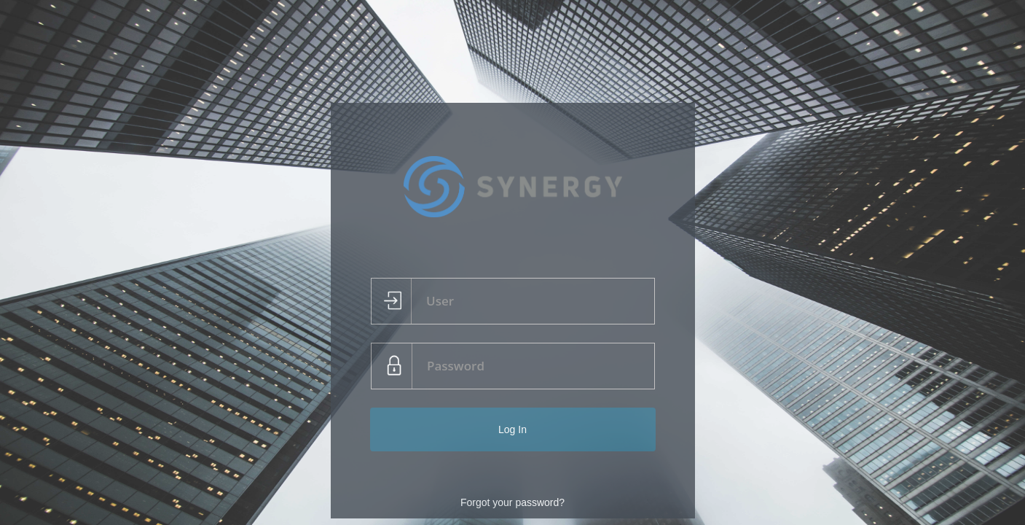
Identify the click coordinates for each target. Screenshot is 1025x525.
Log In (512, 429)
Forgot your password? (512, 502)
